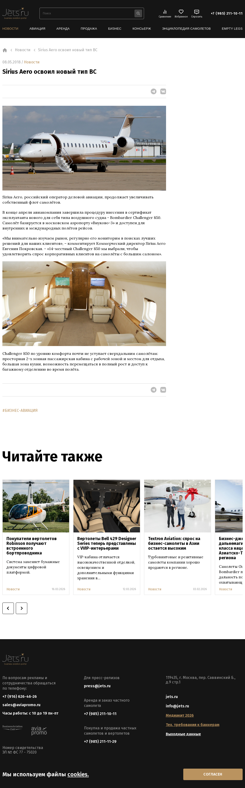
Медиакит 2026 (180, 715)
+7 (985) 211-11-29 (100, 741)
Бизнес (115, 28)
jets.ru (172, 696)
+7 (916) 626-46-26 (19, 696)
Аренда (63, 28)
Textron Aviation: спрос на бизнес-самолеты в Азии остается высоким (174, 543)
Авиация (37, 28)
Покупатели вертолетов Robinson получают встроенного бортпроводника (31, 545)
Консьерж (142, 28)
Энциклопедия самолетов (186, 28)
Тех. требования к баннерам (192, 724)
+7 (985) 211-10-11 (227, 13)
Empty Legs (232, 28)
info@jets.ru (177, 706)
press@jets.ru (97, 686)
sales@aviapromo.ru (21, 705)
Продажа (89, 28)
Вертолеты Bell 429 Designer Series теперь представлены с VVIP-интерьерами (106, 543)
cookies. (78, 774)
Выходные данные (183, 734)
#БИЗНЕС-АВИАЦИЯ (20, 410)
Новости (10, 28)
